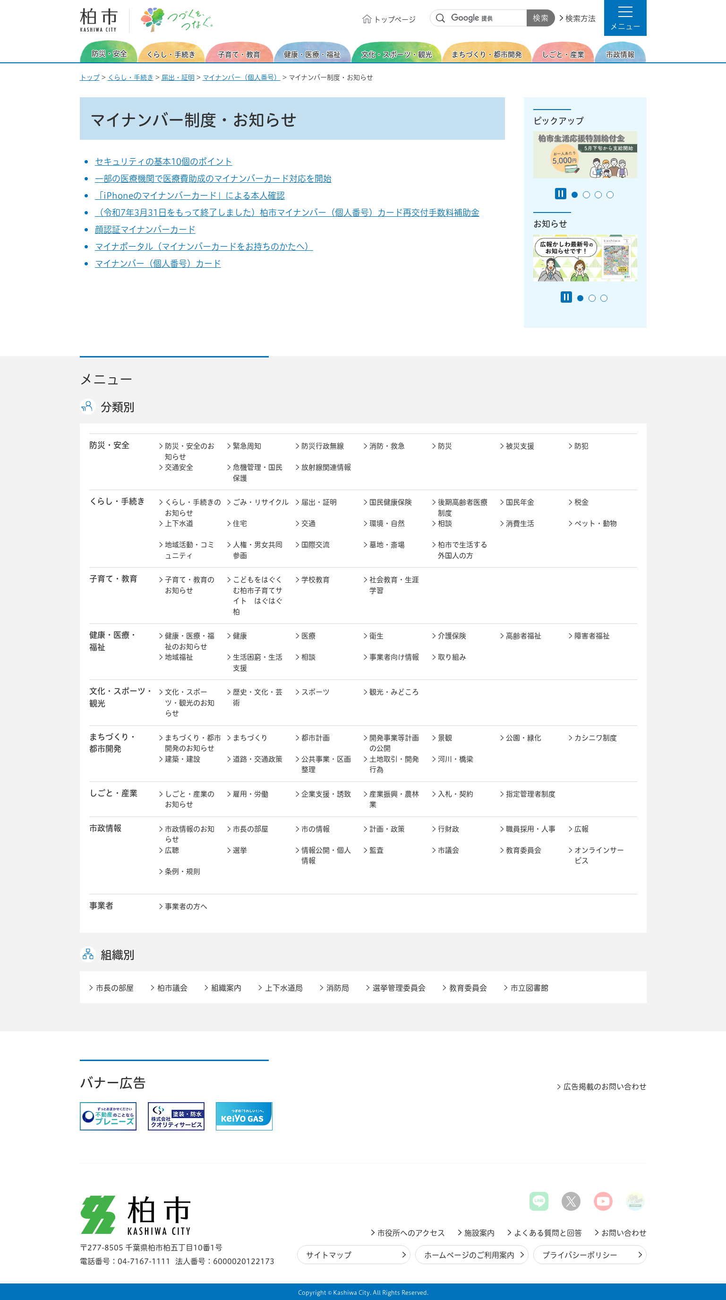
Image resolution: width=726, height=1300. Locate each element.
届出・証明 (178, 77)
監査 (376, 850)
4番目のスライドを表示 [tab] (610, 194)
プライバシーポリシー (579, 1255)
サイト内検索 (440, 18)
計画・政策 (387, 829)
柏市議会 (172, 988)
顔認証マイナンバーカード (145, 229)
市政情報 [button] (105, 828)
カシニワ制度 (595, 737)
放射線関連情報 (326, 467)
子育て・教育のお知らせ (189, 585)
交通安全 (179, 467)
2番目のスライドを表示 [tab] (586, 194)
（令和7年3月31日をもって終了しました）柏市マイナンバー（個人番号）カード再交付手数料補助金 (287, 212)
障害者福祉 (592, 635)
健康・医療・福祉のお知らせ (189, 641)
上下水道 (179, 523)
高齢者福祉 (523, 635)
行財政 (448, 829)
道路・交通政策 (257, 759)
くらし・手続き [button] (117, 501)
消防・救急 (387, 446)
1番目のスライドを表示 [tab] (574, 194)
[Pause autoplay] (561, 193)
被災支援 (520, 446)
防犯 (581, 446)
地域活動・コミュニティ (189, 550)
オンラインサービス (599, 856)
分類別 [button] (118, 407)
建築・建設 (182, 759)
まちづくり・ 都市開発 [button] (113, 743)
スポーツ (315, 692)
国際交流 (315, 544)
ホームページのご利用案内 (469, 1255)
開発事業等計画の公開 (394, 743)
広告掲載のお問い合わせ (605, 1086)
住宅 (240, 523)
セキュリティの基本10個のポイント (163, 161)
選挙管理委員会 (399, 988)
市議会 (448, 850)
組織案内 (226, 988)
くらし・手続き (131, 77)
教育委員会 (523, 850)
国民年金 (520, 502)
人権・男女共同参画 (257, 550)
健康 (240, 635)
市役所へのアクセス (411, 1233)
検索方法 (580, 18)
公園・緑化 (523, 737)
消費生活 (520, 523)
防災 (445, 446)
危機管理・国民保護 (257, 473)
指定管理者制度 (530, 794)
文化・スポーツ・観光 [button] (121, 697)
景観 (445, 737)
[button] (625, 18)
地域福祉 (179, 657)
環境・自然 (387, 523)
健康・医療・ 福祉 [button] (113, 641)
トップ (90, 77)
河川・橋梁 (455, 759)
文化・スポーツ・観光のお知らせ (189, 702)
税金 (581, 502)
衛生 (376, 635)
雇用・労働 (250, 794)
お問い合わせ (624, 1233)
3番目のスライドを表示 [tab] (598, 194)
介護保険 (452, 635)
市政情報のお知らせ (189, 834)
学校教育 (315, 579)
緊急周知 (247, 446)
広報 (581, 829)
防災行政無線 (322, 446)
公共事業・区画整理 (326, 764)
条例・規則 (182, 871)
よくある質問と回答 (548, 1233)
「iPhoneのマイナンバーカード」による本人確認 (190, 195)
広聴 (172, 850)
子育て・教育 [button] (113, 579)
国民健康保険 (390, 502)
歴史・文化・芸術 (257, 697)
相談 (445, 523)
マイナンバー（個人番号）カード (158, 263)
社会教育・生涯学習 (394, 585)
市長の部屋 (250, 829)
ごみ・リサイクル (261, 502)
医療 (308, 635)
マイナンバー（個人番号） (242, 77)
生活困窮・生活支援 (257, 662)
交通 (308, 523)
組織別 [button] (118, 954)
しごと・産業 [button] (113, 793)
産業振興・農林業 (394, 799)
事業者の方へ (186, 906)
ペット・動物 (595, 523)
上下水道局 (284, 988)
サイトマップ (328, 1255)
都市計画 (315, 737)
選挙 (240, 850)
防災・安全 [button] (109, 445)
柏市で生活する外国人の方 (462, 550)
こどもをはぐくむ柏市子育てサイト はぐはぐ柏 (257, 595)
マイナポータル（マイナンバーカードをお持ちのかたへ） (204, 246)
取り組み (452, 657)
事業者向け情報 (394, 657)
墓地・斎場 (387, 544)
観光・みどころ (394, 692)
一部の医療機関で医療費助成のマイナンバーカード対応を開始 (213, 178)
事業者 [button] (101, 905)
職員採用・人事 (530, 829)
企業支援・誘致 (326, 794)
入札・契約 (455, 794)
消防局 (337, 988)
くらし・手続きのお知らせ (193, 508)
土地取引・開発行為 (394, 764)
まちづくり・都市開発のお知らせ (193, 743)
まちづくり (250, 737)
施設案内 (479, 1233)
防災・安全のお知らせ (189, 451)
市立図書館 (529, 988)
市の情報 (315, 829)
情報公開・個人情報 (326, 856)
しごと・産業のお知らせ (189, 799)
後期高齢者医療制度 (462, 508)
